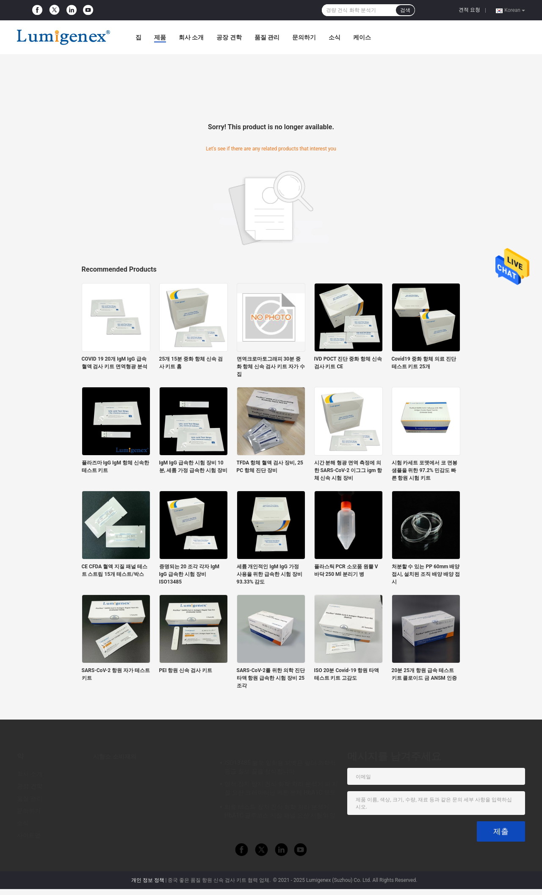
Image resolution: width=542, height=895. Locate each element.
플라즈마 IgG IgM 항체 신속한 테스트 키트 (115, 466)
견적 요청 (469, 10)
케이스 (362, 37)
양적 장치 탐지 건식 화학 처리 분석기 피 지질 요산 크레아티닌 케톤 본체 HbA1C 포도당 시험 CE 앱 (281, 789)
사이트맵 (29, 835)
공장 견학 (228, 37)
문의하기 (304, 37)
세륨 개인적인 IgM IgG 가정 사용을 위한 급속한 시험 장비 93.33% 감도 (270, 574)
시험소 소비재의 (114, 756)
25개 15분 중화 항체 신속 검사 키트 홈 (191, 363)
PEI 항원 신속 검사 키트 (186, 670)
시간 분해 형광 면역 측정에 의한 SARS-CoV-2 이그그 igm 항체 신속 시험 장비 (348, 470)
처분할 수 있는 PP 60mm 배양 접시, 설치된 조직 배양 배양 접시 (426, 574)
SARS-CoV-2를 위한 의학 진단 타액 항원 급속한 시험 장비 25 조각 (271, 678)
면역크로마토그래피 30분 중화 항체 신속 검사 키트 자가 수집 (271, 366)
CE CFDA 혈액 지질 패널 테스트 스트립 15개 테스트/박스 (115, 570)
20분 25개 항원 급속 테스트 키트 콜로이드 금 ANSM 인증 (424, 674)
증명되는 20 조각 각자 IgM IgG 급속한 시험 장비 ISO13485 (189, 574)
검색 (405, 10)
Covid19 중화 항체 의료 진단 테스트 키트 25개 (424, 363)
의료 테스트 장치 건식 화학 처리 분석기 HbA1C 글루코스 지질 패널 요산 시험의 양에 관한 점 (280, 812)
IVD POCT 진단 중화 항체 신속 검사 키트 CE (348, 363)
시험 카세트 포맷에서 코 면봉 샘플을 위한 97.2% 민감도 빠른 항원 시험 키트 (425, 470)
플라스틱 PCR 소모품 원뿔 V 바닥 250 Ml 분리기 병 (346, 570)
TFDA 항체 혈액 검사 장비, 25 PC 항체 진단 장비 (270, 466)
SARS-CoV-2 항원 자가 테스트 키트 (116, 674)
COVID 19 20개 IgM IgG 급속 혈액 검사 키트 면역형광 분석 (115, 363)
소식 (334, 37)
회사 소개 (191, 37)
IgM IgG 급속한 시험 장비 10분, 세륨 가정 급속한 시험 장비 (193, 466)
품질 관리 (266, 37)
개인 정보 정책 (147, 880)
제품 (160, 37)
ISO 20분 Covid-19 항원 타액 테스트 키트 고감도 (346, 674)
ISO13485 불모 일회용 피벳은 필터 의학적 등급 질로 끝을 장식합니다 (280, 767)
